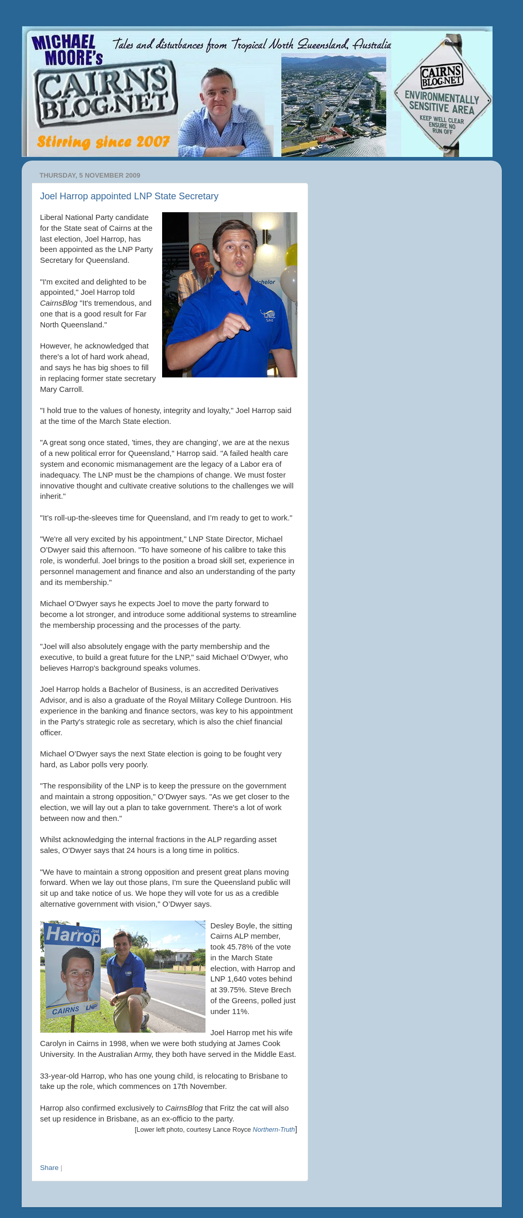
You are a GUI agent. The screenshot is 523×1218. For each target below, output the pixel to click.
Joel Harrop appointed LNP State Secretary (129, 196)
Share (49, 1168)
